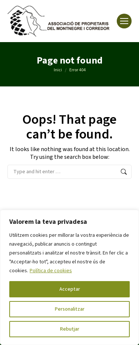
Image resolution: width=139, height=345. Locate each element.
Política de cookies (51, 270)
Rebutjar (69, 329)
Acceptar (69, 289)
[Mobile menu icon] (124, 21)
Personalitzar (70, 309)
